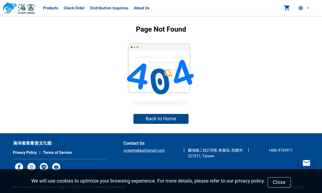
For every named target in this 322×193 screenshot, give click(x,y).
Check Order (74, 8)
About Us (142, 8)
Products (50, 8)
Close (279, 182)
